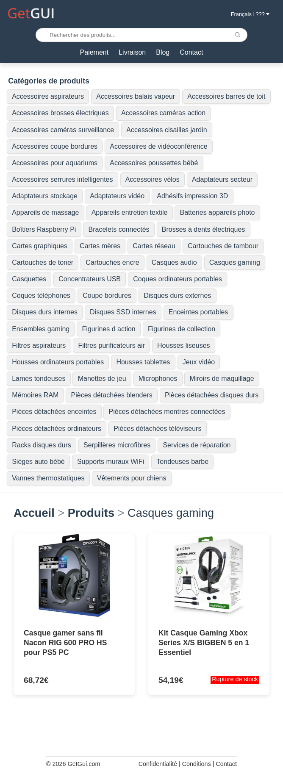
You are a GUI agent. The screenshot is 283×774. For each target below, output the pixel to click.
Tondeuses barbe (182, 461)
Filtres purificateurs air (111, 345)
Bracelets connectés (119, 229)
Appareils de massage (45, 212)
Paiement (94, 52)
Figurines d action (108, 329)
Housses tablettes (143, 362)
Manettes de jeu (102, 378)
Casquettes (29, 279)
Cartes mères (100, 246)
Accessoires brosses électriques (60, 113)
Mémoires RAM (35, 395)
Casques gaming (234, 262)
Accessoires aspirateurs (48, 96)
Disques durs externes (177, 295)
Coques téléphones (41, 295)
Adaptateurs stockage (45, 196)
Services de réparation (196, 445)
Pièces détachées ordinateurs (56, 428)
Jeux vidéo (199, 362)
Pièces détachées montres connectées (167, 411)
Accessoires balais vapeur (135, 96)
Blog (162, 52)
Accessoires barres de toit (226, 96)
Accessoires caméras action (163, 113)
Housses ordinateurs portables (58, 362)
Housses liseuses (183, 345)
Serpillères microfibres (116, 445)
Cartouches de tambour (223, 246)
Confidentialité (158, 763)
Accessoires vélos (152, 179)
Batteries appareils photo (217, 212)
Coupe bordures (107, 295)
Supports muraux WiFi (110, 461)
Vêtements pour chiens (131, 478)
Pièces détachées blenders (112, 395)
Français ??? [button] (250, 14)
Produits (91, 512)
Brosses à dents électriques (203, 229)
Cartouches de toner (42, 262)
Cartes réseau (154, 246)
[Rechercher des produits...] (141, 35)
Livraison (132, 52)
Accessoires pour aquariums (54, 162)
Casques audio (174, 262)
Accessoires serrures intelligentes (62, 179)
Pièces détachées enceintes (54, 411)
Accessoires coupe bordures (54, 146)
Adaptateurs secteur (222, 179)
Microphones (158, 378)
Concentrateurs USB (89, 279)
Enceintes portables (198, 312)
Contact (191, 52)
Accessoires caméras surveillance (63, 129)
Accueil (34, 512)
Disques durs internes (45, 312)
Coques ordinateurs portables (177, 279)
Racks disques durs (41, 445)
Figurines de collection (181, 329)
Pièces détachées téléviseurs (157, 428)
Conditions (196, 763)
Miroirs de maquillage (221, 378)
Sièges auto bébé (38, 461)
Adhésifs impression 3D (192, 196)
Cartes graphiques (39, 246)
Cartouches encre (112, 262)
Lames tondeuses (38, 378)
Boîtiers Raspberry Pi (44, 229)
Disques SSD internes (123, 312)
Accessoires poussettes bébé (154, 162)
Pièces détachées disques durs (211, 395)
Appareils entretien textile (130, 212)
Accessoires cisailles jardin (166, 129)
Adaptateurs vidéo (117, 196)
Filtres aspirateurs (39, 345)
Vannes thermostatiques (48, 478)
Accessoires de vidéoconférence (158, 146)
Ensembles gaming (40, 329)
